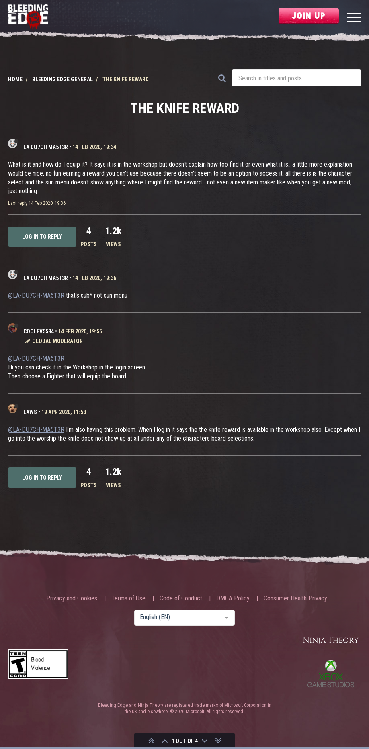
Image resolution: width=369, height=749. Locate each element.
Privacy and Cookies (71, 598)
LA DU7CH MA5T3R (45, 147)
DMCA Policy (233, 598)
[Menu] (354, 18)
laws (30, 412)
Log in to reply (42, 236)
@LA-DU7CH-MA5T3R (36, 295)
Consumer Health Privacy (295, 598)
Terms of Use (128, 598)
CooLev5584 (38, 331)
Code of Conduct (181, 598)
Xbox (331, 673)
